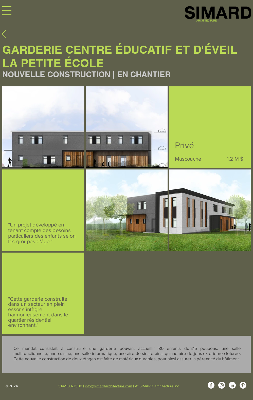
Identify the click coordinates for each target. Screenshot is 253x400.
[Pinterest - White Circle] (243, 385)
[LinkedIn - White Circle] (232, 385)
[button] (6, 10)
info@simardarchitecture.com (108, 386)
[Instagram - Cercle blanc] (221, 385)
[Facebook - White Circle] (211, 385)
